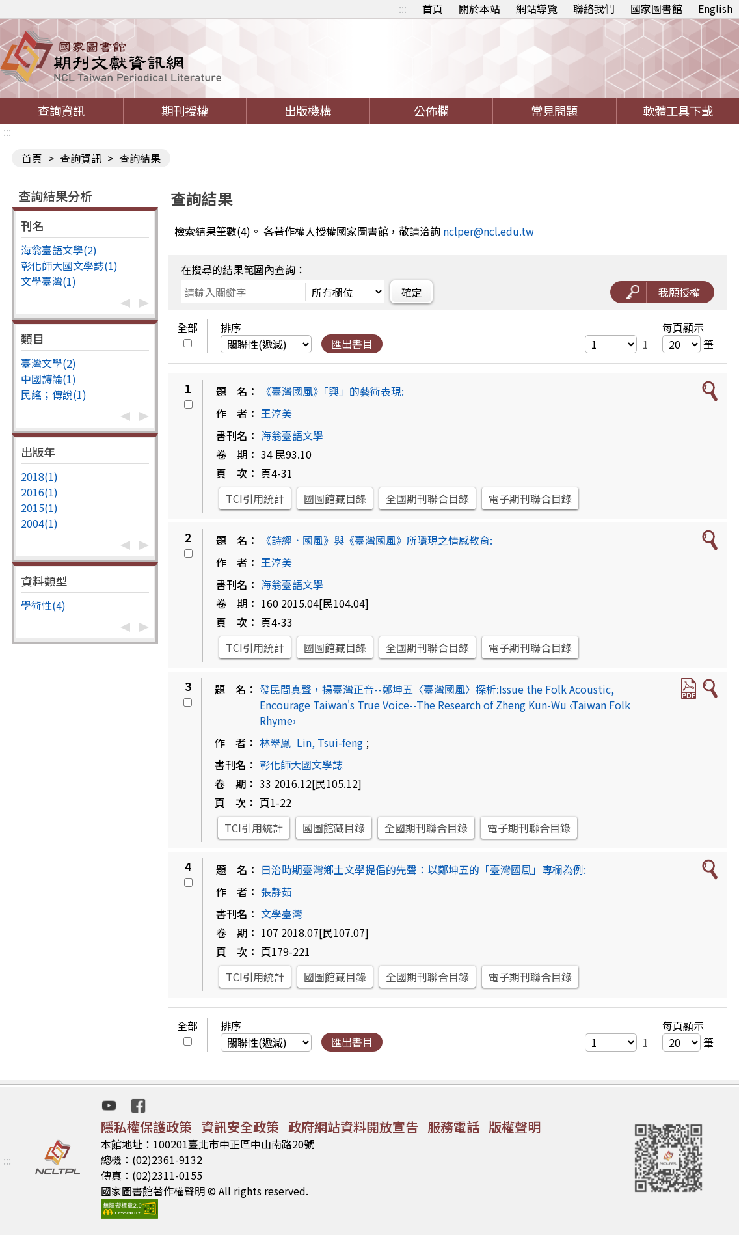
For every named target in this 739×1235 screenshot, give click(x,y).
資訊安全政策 (240, 1126)
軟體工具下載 (678, 110)
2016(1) (39, 492)
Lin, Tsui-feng (330, 742)
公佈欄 (431, 110)
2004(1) (39, 523)
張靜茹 (276, 891)
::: (403, 8)
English (715, 8)
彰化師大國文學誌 (301, 764)
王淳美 (276, 413)
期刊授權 (184, 110)
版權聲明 (515, 1126)
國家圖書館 (656, 8)
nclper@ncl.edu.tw (488, 231)
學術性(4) (43, 605)
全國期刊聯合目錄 (427, 498)
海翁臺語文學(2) (59, 250)
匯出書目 (352, 343)
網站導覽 (537, 8)
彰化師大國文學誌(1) (69, 265)
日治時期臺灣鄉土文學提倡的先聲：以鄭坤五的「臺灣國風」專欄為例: (423, 869)
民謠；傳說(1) (54, 394)
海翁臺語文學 (292, 435)
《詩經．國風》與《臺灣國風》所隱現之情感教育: (376, 540)
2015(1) (39, 507)
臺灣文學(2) (48, 363)
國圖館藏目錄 (335, 498)
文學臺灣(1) (48, 281)
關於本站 (479, 8)
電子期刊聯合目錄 (530, 498)
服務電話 (453, 1126)
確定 (411, 292)
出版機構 (307, 110)
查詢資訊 (61, 110)
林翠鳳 (275, 742)
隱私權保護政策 (146, 1126)
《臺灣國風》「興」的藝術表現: (332, 391)
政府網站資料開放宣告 (353, 1126)
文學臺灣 (281, 913)
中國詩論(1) (48, 379)
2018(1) (39, 476)
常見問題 (554, 110)
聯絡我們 (594, 8)
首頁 (432, 8)
